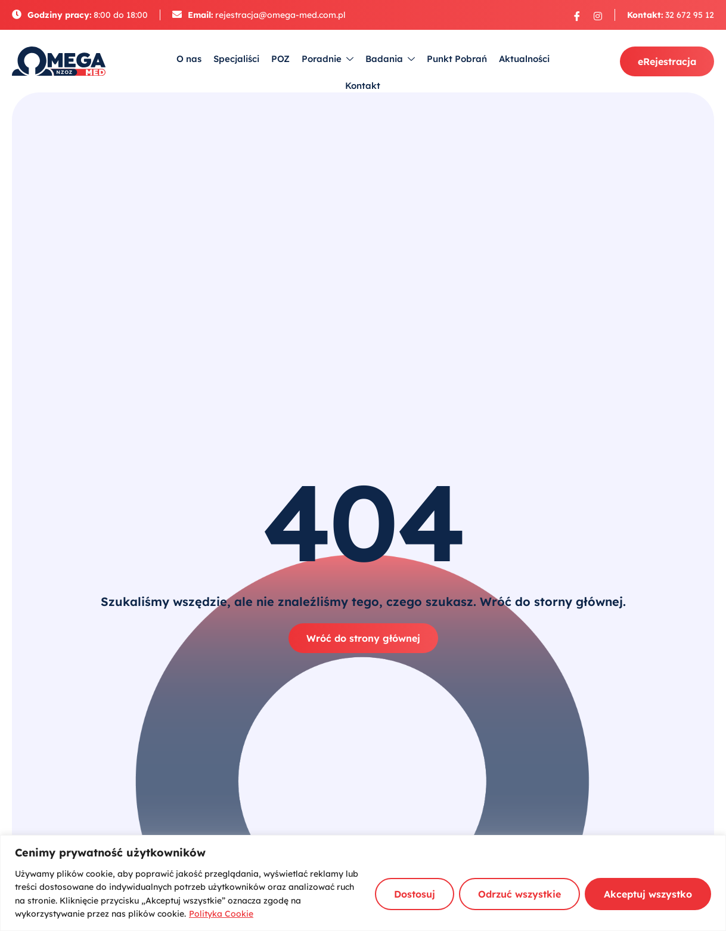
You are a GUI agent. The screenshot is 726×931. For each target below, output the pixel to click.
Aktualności (524, 58)
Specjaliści (236, 58)
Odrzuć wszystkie (519, 894)
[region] (363, 883)
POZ (280, 58)
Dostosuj (414, 894)
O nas (188, 58)
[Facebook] (577, 15)
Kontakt (362, 85)
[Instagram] (598, 15)
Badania (390, 59)
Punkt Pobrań (457, 58)
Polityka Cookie (221, 913)
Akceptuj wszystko (648, 894)
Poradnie (327, 59)
